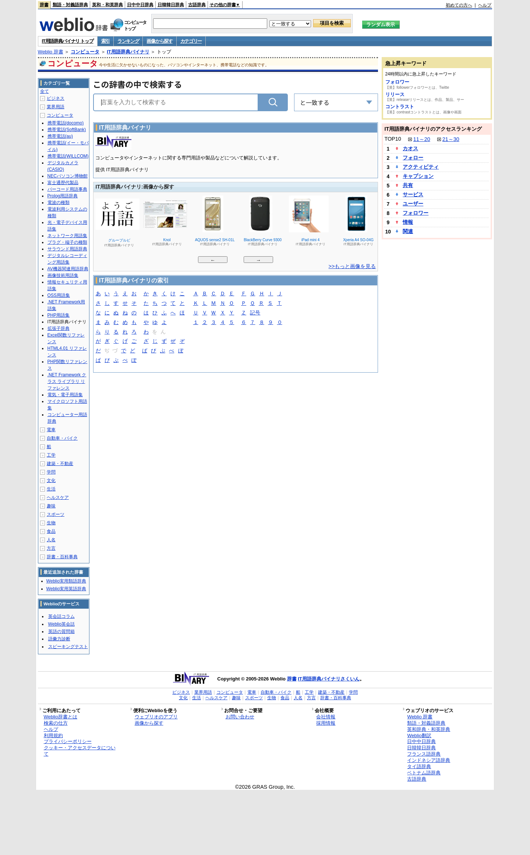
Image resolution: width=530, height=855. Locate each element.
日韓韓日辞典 (171, 5)
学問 (51, 472)
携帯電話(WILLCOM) (68, 156)
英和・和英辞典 (107, 5)
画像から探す (159, 41)
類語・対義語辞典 (70, 5)
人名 (51, 539)
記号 (255, 313)
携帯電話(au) (60, 136)
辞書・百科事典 (62, 556)
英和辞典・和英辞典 (428, 729)
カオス (410, 148)
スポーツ (55, 514)
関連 (408, 231)
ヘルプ (484, 5)
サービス (413, 194)
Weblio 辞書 (50, 51)
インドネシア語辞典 (428, 760)
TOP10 (392, 139)
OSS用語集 (58, 295)
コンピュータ (85, 51)
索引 (105, 41)
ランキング (128, 41)
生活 (51, 489)
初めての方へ (459, 5)
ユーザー (413, 204)
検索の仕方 (56, 723)
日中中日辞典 (140, 5)
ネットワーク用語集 (67, 235)
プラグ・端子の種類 (67, 242)
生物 (51, 522)
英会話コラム (61, 616)
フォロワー (397, 82)
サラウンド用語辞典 (67, 248)
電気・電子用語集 (65, 394)
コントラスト (399, 106)
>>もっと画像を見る (352, 266)
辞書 (44, 5)
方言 (51, 548)
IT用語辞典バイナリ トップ (67, 41)
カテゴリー (191, 41)
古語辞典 (197, 5)
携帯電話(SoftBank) (66, 129)
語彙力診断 (59, 638)
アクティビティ (421, 167)
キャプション (418, 176)
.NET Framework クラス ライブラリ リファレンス (66, 381)
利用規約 (53, 735)
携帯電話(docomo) (65, 123)
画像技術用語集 (62, 275)
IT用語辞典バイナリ (128, 51)
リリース (394, 94)
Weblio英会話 (61, 624)
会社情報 (325, 716)
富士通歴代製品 (62, 182)
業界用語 (55, 106)
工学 (51, 455)
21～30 (450, 139)
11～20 (421, 139)
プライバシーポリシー (68, 741)
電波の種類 (58, 202)
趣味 (51, 506)
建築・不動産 (60, 463)
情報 (408, 222)
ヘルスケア (58, 497)
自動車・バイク (62, 438)
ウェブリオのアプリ (156, 716)
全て (44, 91)
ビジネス (55, 98)
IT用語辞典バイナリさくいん (329, 679)
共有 (408, 185)
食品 (51, 531)
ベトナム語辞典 (424, 772)
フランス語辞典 (424, 754)
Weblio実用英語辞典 (66, 588)
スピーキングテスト (68, 646)
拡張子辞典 (58, 328)
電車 (51, 429)
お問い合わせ (240, 716)
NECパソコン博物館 (67, 176)
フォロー (413, 158)
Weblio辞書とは (60, 716)
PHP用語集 (58, 315)
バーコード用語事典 (67, 189)
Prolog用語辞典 (62, 195)
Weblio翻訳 (419, 735)
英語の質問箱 (61, 631)
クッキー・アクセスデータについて (80, 751)
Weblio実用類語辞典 (66, 581)
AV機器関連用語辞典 (67, 268)
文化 (51, 480)
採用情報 (325, 723)
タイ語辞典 (419, 766)
